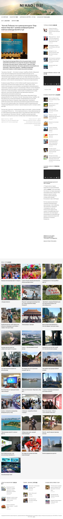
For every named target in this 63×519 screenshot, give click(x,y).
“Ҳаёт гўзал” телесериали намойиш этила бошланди (34, 487)
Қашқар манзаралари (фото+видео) (10, 280)
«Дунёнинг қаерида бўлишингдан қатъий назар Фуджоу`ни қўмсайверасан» (51, 303)
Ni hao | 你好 (31, 5)
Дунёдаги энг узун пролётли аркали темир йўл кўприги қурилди (54, 53)
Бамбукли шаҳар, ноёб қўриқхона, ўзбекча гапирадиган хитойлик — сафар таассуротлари (10, 326)
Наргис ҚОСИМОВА (5, 31)
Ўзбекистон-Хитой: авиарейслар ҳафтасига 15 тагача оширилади (9, 120)
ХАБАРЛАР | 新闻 (14, 17)
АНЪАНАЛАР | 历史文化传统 (43, 17)
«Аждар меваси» (5, 302)
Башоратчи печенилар (53, 122)
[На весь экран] (58, 84)
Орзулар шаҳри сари (53, 65)
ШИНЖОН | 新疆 (15, 20)
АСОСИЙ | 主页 (4, 17)
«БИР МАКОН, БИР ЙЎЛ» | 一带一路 (27, 17)
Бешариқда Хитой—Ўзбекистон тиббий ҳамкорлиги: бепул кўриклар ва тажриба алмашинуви (11, 489)
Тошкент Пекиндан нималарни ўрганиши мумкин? (53, 129)
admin (34, 516)
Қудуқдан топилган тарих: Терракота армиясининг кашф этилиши (12, 499)
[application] (52, 80)
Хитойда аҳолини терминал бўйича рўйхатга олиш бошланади (54, 150)
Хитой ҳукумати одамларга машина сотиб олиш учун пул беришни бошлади (54, 60)
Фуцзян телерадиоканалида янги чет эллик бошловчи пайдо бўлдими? (31, 303)
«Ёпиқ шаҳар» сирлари (28, 324)
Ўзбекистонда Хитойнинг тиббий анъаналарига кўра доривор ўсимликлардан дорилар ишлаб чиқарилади (32, 122)
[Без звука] (56, 84)
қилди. (49, 189)
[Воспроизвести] (45, 84)
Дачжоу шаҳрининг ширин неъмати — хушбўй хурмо (12, 506)
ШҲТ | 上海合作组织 (5, 20)
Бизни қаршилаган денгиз (49, 453)
